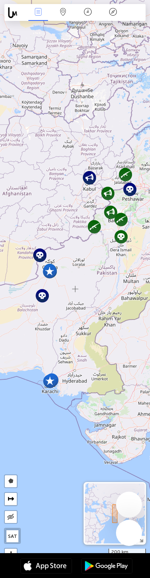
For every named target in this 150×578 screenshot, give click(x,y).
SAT (12, 536)
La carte (63, 13)
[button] (121, 236)
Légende (113, 13)
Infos (38, 13)
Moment (88, 13)
